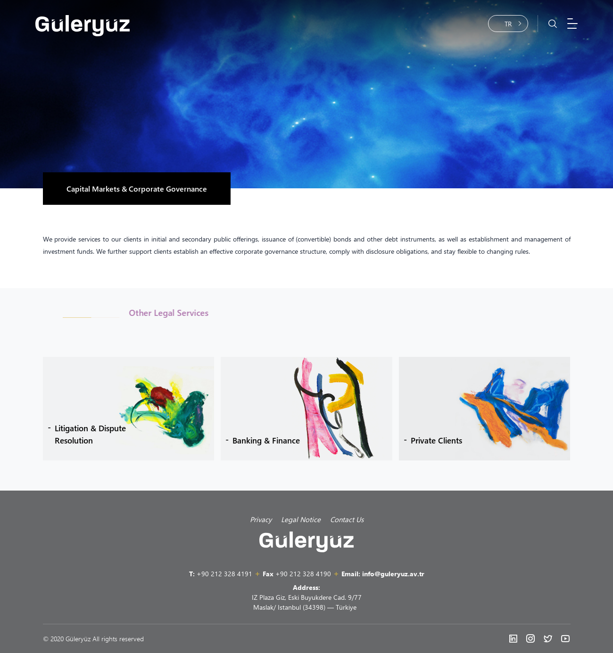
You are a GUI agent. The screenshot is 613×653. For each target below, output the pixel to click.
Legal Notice (301, 519)
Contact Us (347, 519)
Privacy (261, 519)
